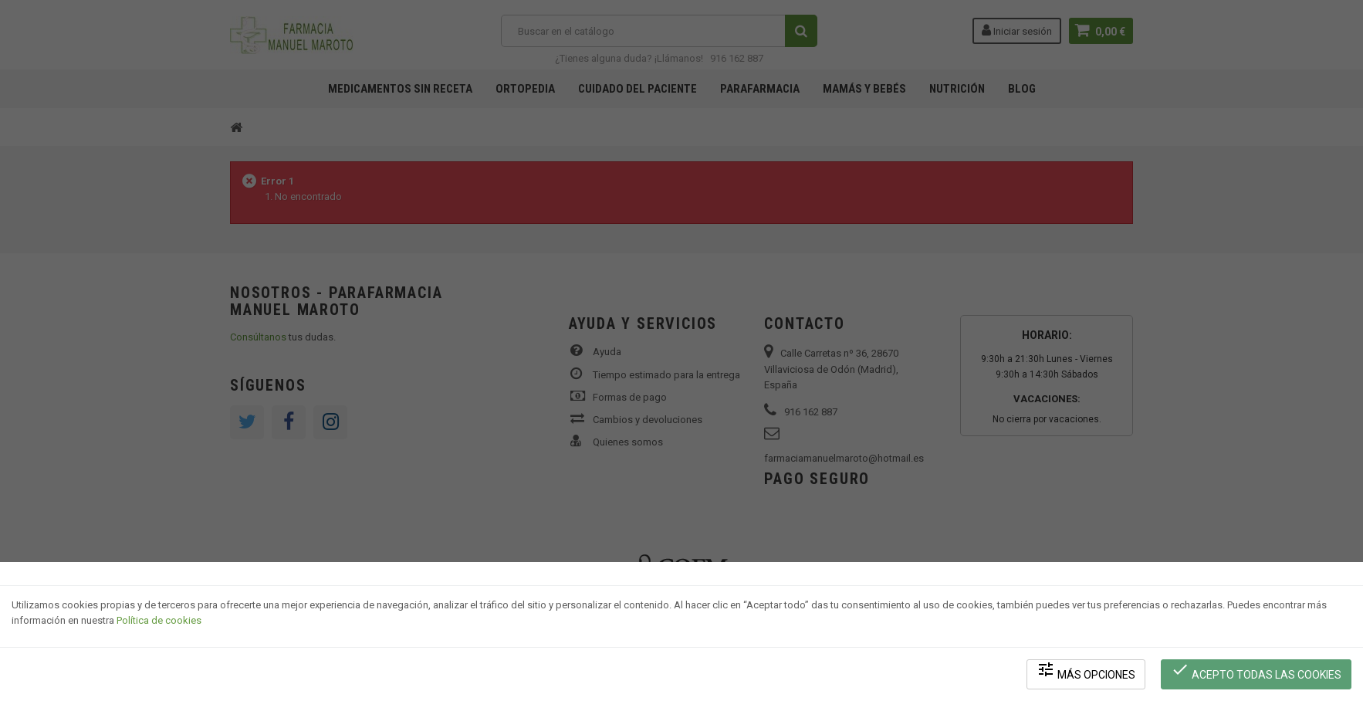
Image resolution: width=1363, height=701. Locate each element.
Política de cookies (159, 620)
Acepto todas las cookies (1256, 670)
